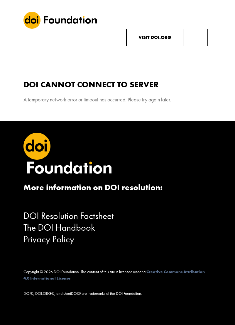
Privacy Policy (48, 239)
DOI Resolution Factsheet (68, 216)
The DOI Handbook (59, 228)
